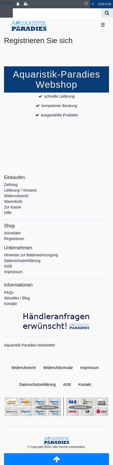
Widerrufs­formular (58, 367)
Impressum (13, 272)
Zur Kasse (12, 207)
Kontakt (10, 304)
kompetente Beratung (59, 106)
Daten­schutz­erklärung (37, 384)
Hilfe (7, 213)
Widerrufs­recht (23, 367)
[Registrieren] (26, 4)
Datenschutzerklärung (22, 260)
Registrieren (14, 239)
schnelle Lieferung (59, 96)
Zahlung (11, 184)
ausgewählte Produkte (59, 115)
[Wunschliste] (86, 4)
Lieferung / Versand (20, 190)
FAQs (8, 292)
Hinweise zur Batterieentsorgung (31, 255)
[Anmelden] (18, 4)
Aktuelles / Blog (17, 298)
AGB (8, 266)
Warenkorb (13, 201)
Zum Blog (6, 3)
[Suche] (107, 13)
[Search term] (57, 13)
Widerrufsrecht (16, 196)
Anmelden (12, 233)
